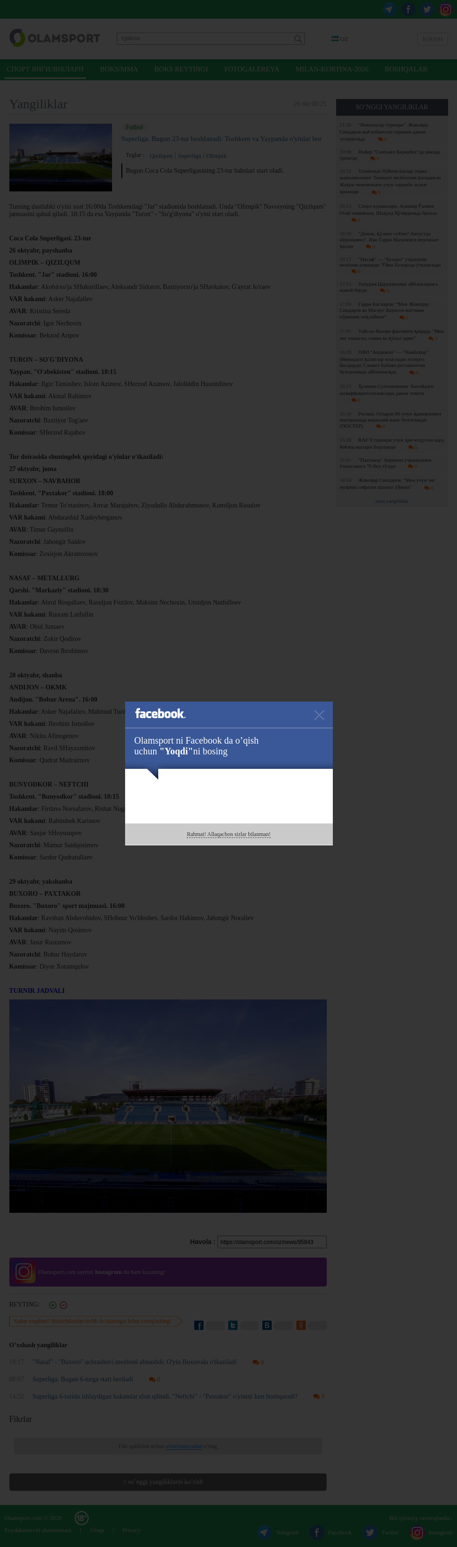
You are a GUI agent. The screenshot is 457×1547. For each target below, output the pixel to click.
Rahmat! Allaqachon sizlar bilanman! (229, 834)
